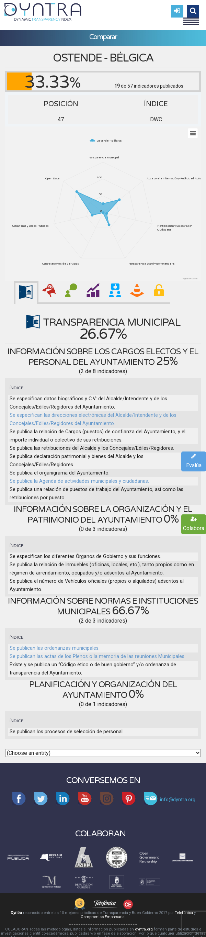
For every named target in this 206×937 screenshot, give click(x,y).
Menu (191, 18)
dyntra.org (144, 929)
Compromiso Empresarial (103, 917)
